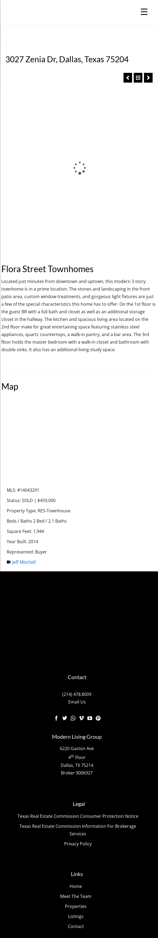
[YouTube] (90, 569)
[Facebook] (56, 569)
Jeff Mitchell (24, 413)
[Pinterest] (98, 569)
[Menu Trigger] (144, 11)
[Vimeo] (81, 569)
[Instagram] (73, 569)
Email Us (77, 553)
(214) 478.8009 (76, 545)
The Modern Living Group (57, 828)
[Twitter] (64, 569)
